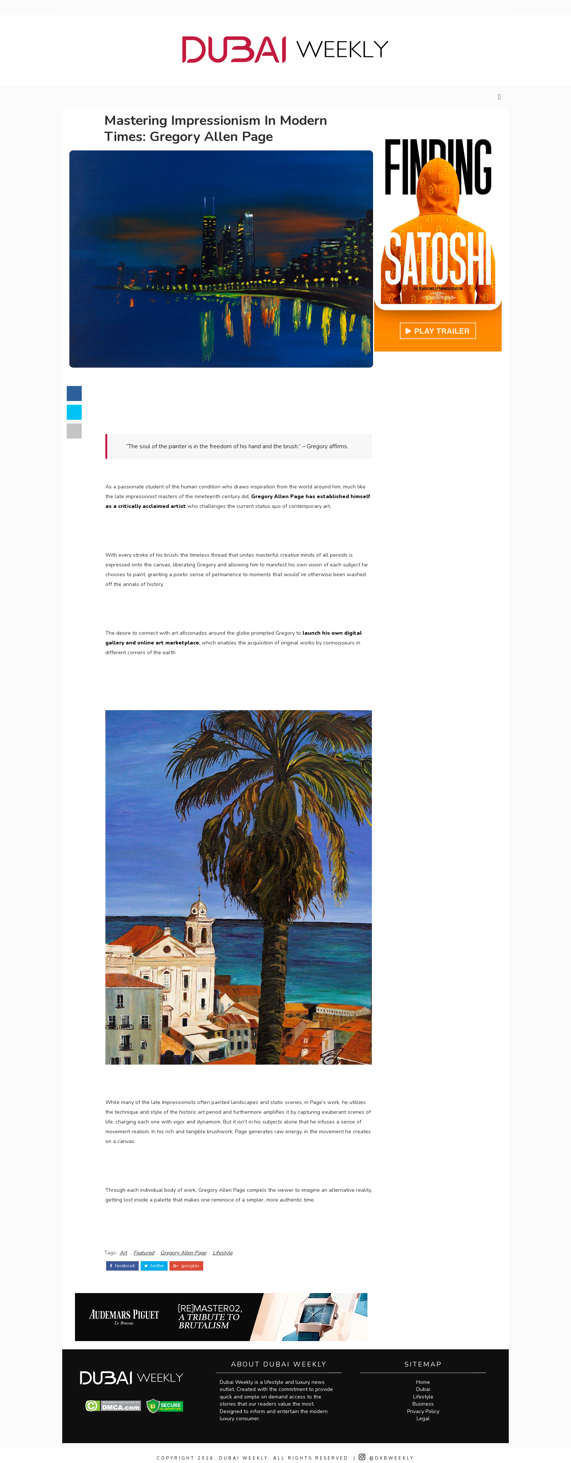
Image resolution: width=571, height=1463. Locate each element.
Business (426, 1397)
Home (426, 1375)
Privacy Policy (426, 1404)
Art (130, 1246)
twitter (161, 1259)
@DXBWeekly (388, 1451)
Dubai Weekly (242, 1451)
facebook (129, 1259)
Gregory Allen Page (190, 1246)
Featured (151, 1246)
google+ (193, 1259)
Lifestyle (230, 1246)
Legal (426, 1411)
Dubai (426, 1382)
